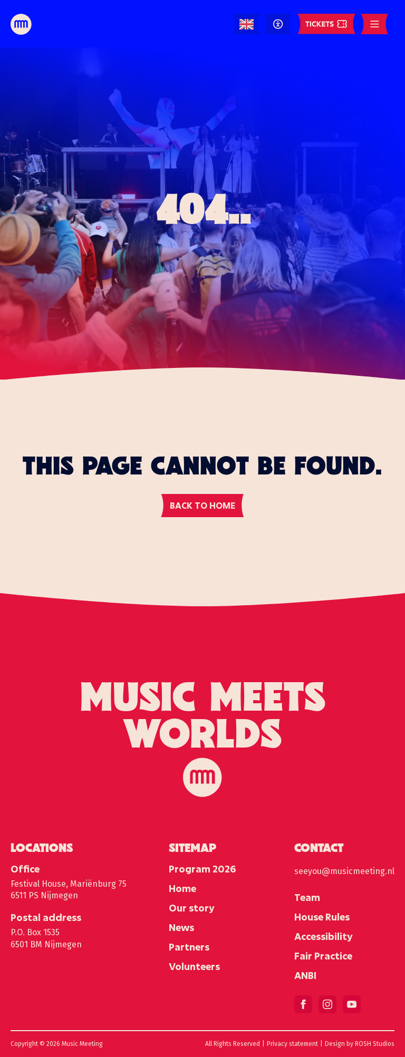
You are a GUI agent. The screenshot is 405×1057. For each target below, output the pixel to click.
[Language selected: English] (246, 24)
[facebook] (303, 1004)
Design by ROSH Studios (359, 1044)
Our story (192, 907)
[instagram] (327, 1004)
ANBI (305, 975)
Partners (189, 946)
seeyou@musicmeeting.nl (344, 871)
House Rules (322, 916)
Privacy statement (292, 1044)
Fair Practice (323, 955)
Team (307, 897)
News (181, 927)
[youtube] (352, 1004)
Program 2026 (202, 868)
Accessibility (323, 936)
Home (182, 888)
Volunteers (194, 966)
